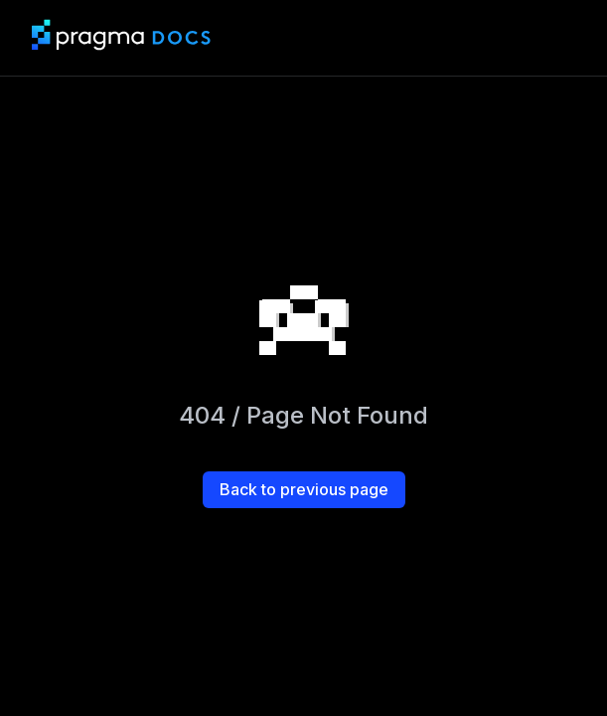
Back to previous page (304, 489)
